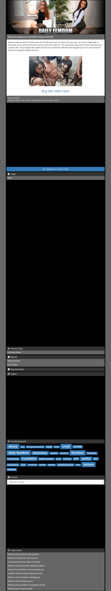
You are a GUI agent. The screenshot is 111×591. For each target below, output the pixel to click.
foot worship (13, 459)
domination (49, 100)
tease (78, 465)
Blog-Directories (16, 369)
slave (23, 465)
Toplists (12, 374)
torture (89, 464)
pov (43, 100)
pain (76, 459)
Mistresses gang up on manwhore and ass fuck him (30, 37)
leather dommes (46, 459)
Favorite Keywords (17, 441)
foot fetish (91, 453)
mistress (67, 459)
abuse (13, 446)
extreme (56, 100)
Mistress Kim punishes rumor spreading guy (26, 570)
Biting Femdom (14, 361)
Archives (13, 477)
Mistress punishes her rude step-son (23, 558)
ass (22, 447)
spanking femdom (65, 465)
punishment (13, 465)
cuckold (28, 100)
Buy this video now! (55, 91)
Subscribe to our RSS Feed (55, 169)
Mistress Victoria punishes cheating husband (26, 566)
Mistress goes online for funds (20, 589)
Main (10, 178)
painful (18, 100)
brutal (49, 447)
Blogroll (12, 357)
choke (56, 447)
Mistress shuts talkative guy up (20, 581)
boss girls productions (35, 447)
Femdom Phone (14, 352)
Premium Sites (15, 349)
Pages (12, 174)
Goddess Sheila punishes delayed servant (25, 573)
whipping (12, 469)
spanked (42, 465)
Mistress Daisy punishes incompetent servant (26, 585)
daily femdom (36, 100)
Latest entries (15, 550)
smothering (32, 465)
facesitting (64, 453)
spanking (51, 465)
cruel (66, 446)
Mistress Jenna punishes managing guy (24, 577)
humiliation (29, 458)
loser (22, 100)
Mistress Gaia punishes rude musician (23, 554)
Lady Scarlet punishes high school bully (24, 562)
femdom (77, 453)
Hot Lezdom (13, 365)
